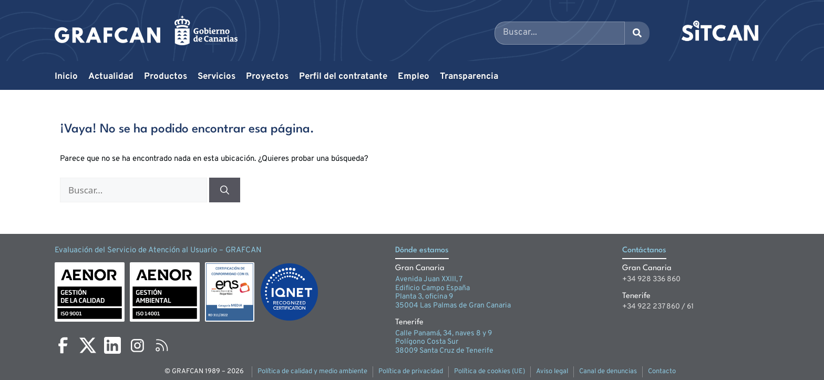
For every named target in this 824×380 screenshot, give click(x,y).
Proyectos (267, 77)
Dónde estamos (422, 250)
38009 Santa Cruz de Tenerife (444, 350)
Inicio (66, 77)
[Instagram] (137, 345)
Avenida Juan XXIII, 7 (428, 279)
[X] (87, 345)
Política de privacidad (410, 371)
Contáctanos (644, 250)
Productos (165, 77)
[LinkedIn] (112, 345)
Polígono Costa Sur (426, 341)
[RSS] (161, 345)
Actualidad (110, 77)
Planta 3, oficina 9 (424, 296)
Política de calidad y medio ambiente (312, 371)
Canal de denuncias (608, 371)
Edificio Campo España (432, 288)
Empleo (413, 77)
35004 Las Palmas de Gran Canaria (453, 305)
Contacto (662, 371)
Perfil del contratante (343, 77)
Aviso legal (552, 371)
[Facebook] (63, 345)
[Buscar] (224, 190)
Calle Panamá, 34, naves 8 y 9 (443, 333)
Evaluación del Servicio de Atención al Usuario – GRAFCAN (158, 250)
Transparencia (469, 77)
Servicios (216, 77)
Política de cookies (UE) (489, 371)
